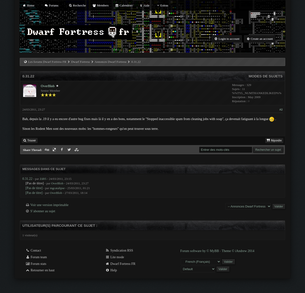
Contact (33, 250)
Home (28, 5)
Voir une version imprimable (49, 205)
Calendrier (124, 5)
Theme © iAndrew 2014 (238, 251)
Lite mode (114, 257)
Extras (162, 5)
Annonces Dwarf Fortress (111, 62)
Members (100, 5)
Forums (51, 5)
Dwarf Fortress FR (120, 264)
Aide (144, 5)
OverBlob (48, 86)
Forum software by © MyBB (200, 251)
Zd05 (43, 179)
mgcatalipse (57, 188)
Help (111, 270)
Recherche (77, 5)
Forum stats (35, 264)
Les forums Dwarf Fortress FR (47, 62)
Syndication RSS (119, 250)
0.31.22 (27, 179)
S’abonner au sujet (42, 211)
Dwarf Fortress (80, 62)
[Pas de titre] (34, 188)
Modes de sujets (266, 76)
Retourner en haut (40, 270)
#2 (281, 109)
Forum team (36, 257)
